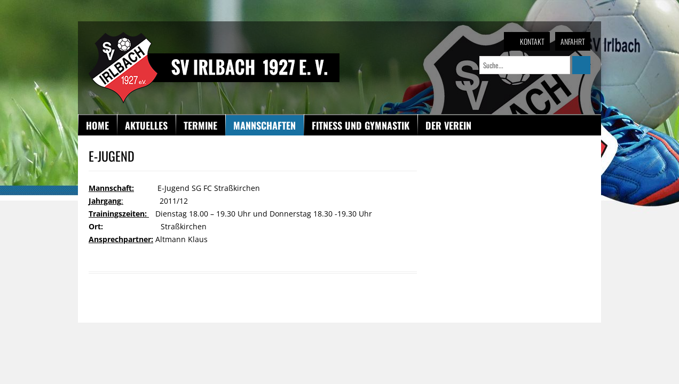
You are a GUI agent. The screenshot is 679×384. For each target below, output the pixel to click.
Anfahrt (572, 41)
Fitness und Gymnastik (360, 125)
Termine (200, 125)
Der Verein (448, 125)
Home (97, 125)
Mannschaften (264, 125)
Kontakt (532, 41)
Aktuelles (146, 125)
